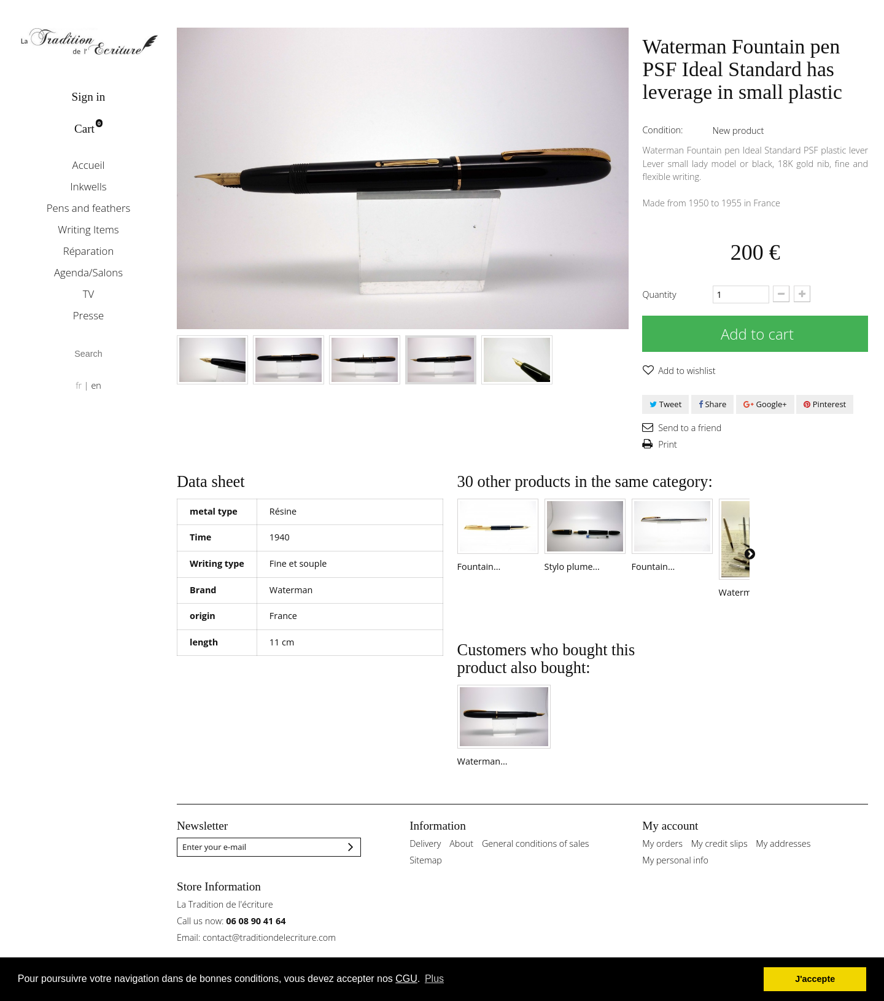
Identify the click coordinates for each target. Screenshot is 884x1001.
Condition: (662, 130)
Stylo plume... (584, 575)
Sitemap (425, 876)
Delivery (425, 860)
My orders (662, 860)
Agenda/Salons (88, 272)
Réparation (88, 251)
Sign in (89, 96)
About (461, 860)
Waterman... (482, 778)
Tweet (665, 404)
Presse (88, 315)
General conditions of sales (535, 860)
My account (670, 842)
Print (666, 444)
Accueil (88, 165)
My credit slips (719, 860)
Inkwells (88, 186)
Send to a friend (688, 428)
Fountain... (479, 575)
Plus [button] (434, 978)
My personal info (675, 876)
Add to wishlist (685, 370)
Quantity (659, 294)
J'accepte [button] (815, 979)
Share (712, 404)
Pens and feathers (89, 208)
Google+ (765, 404)
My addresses (783, 860)
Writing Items (88, 229)
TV (89, 294)
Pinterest (825, 404)
